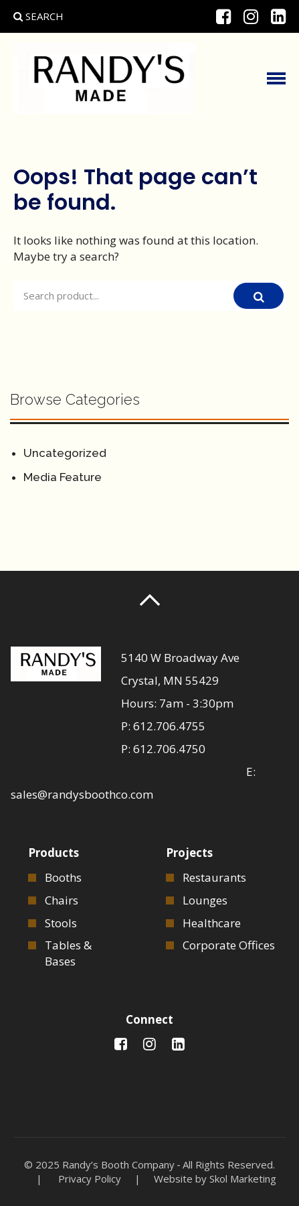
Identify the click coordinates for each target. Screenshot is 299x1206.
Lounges (205, 900)
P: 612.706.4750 (163, 748)
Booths (63, 877)
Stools (61, 923)
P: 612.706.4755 (163, 726)
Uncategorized (64, 453)
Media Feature (62, 477)
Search (38, 16)
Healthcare (212, 923)
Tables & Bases (68, 953)
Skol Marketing (242, 1178)
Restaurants (214, 877)
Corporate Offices (229, 945)
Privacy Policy (89, 1178)
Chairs (61, 900)
